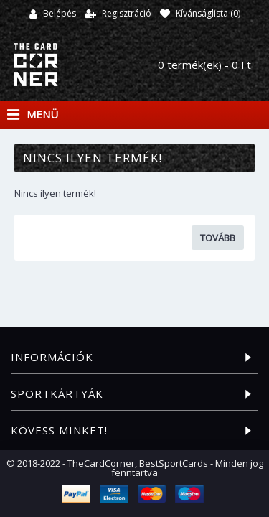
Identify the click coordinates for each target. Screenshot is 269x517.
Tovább (217, 237)
